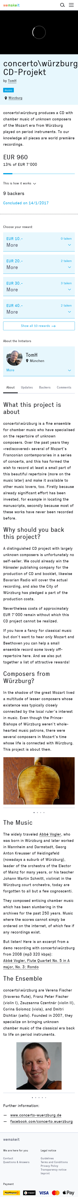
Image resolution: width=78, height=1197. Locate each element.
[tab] (10, 388)
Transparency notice (53, 1169)
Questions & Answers (16, 1162)
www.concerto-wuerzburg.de (35, 1115)
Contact (8, 1158)
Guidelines (47, 1158)
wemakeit (11, 1139)
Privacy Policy (49, 1166)
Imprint (45, 1173)
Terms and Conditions (54, 1162)
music (8, 90)
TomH (12, 81)
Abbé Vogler (50, 834)
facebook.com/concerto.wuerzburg (41, 1121)
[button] (62, 5)
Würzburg (15, 98)
